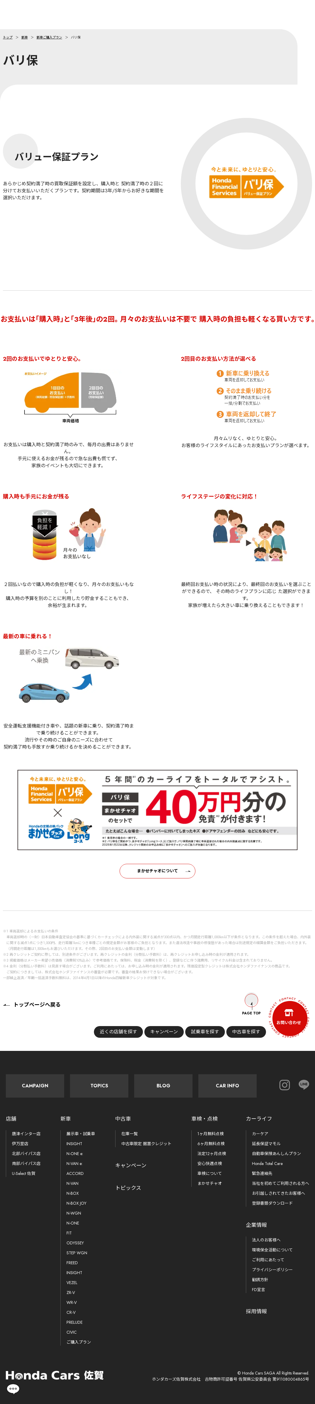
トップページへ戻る (32, 1005)
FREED (72, 1263)
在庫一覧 (129, 1134)
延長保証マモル (266, 1144)
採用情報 (256, 1311)
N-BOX (72, 1193)
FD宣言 (258, 1290)
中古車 (123, 1119)
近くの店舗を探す (116, 1031)
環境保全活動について (272, 1250)
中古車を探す (244, 1031)
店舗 (11, 1119)
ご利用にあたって (268, 1260)
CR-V (71, 1312)
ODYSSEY (75, 1243)
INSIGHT (74, 1144)
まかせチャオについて (157, 876)
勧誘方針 (260, 1280)
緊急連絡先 (262, 1173)
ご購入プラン (78, 1342)
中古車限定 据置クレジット (146, 1144)
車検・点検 (204, 1119)
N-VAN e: (74, 1163)
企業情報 (256, 1225)
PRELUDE (74, 1322)
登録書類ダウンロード (272, 1203)
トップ (8, 37)
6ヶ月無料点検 (211, 1144)
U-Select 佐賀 (23, 1173)
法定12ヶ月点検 (211, 1154)
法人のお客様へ (266, 1240)
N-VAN (72, 1183)
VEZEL (71, 1283)
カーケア (260, 1134)
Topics (99, 1085)
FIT (69, 1233)
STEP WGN (76, 1253)
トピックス (128, 1188)
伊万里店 (20, 1144)
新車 (24, 37)
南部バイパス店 (26, 1163)
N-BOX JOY (76, 1203)
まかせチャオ (209, 1183)
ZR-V (70, 1292)
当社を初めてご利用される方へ (280, 1183)
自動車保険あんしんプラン (276, 1154)
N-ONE (72, 1223)
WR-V (71, 1302)
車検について (209, 1173)
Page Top (251, 1005)
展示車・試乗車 (80, 1134)
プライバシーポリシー (272, 1270)
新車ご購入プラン (49, 37)
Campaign (35, 1085)
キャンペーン (162, 1031)
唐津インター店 (26, 1134)
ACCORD (75, 1173)
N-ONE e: (74, 1154)
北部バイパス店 (26, 1154)
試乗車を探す (203, 1031)
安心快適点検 (209, 1163)
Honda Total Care (267, 1163)
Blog (163, 1085)
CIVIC (71, 1332)
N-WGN (73, 1213)
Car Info (227, 1085)
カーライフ (259, 1119)
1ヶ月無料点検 (210, 1134)
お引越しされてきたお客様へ (278, 1193)
